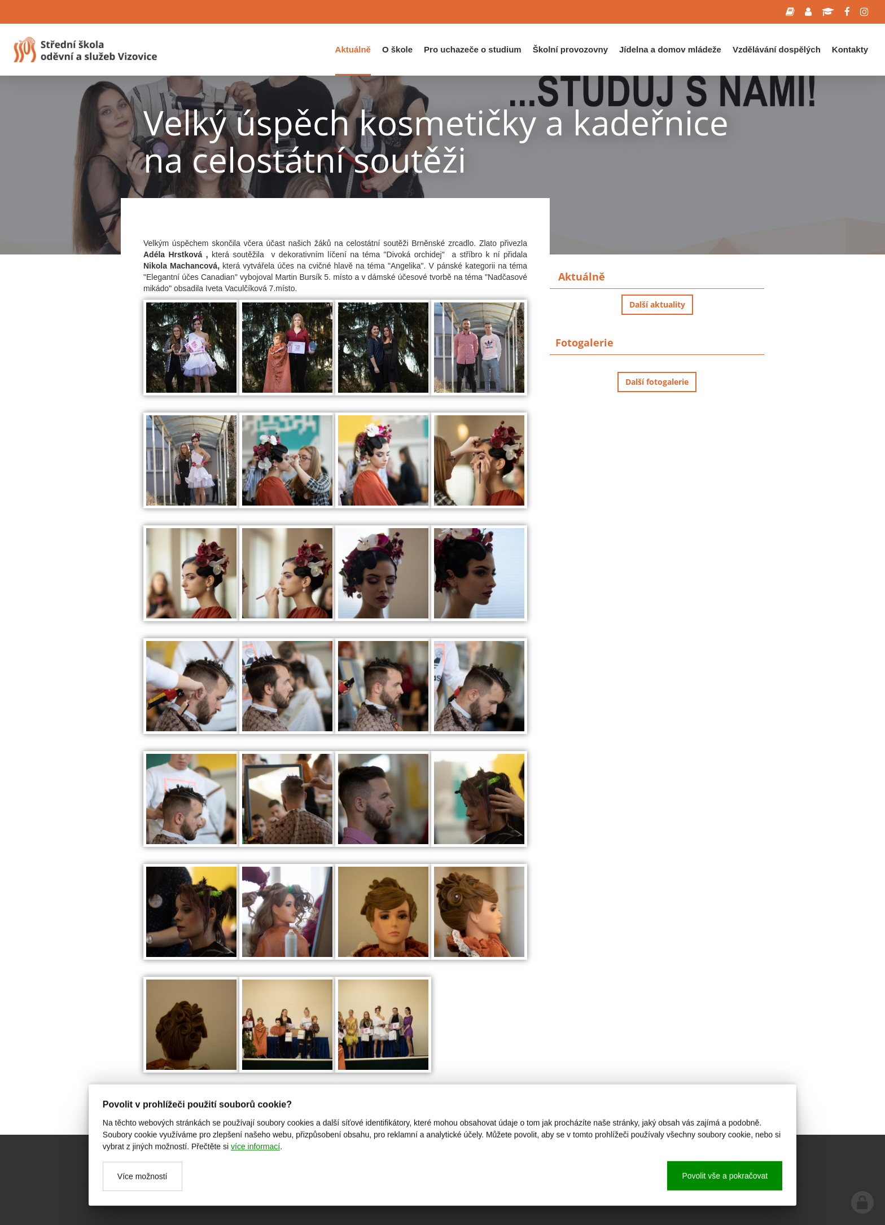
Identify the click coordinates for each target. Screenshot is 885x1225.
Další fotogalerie (657, 381)
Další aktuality (657, 304)
